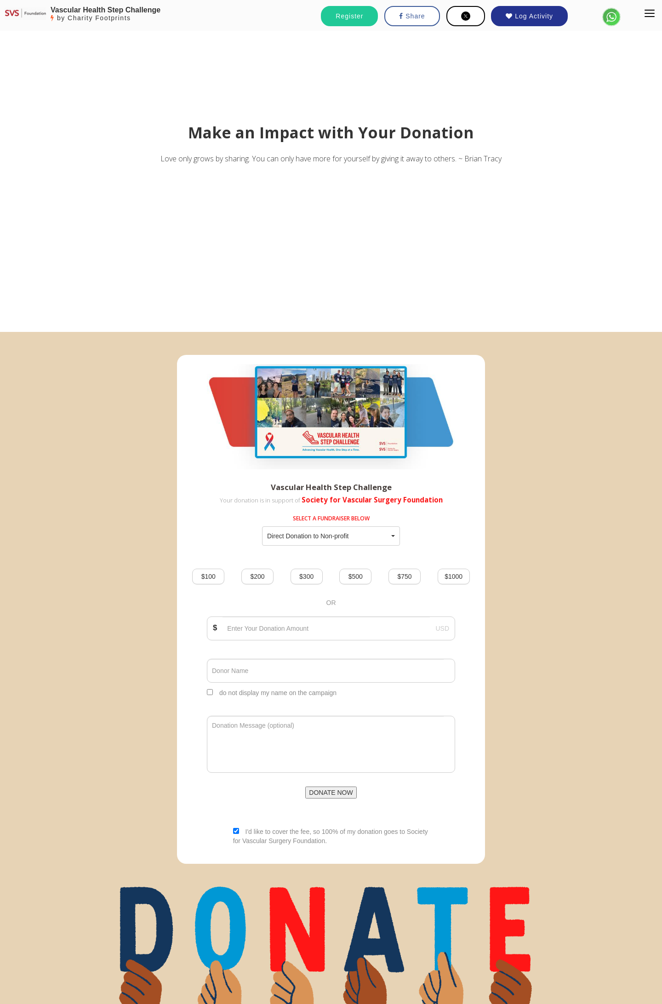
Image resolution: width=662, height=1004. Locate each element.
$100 (208, 576)
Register (349, 16)
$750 (404, 576)
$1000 (453, 576)
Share (412, 16)
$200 (257, 576)
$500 (355, 576)
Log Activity (529, 16)
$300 (306, 576)
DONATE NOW (331, 792)
